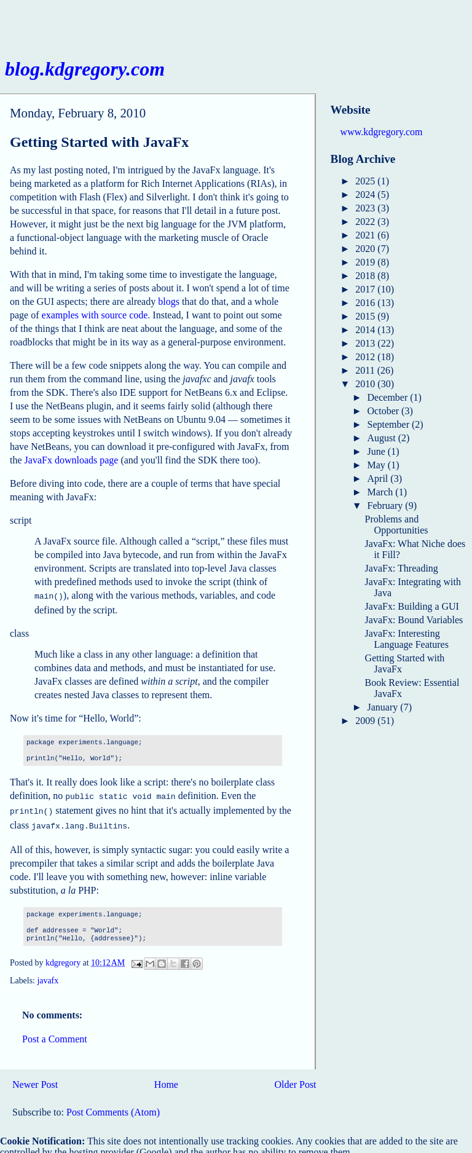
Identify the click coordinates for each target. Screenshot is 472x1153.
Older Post (296, 1079)
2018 (366, 275)
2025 (366, 181)
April (379, 478)
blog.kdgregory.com (85, 69)
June (378, 451)
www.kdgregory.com (381, 132)
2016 (366, 302)
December (389, 397)
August (383, 438)
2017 (366, 289)
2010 (366, 384)
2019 (366, 262)
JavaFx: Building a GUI (412, 606)
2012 (366, 357)
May (378, 465)
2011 (366, 370)
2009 (366, 720)
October (385, 411)
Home (166, 1079)
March (382, 492)
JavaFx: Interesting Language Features (407, 639)
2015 (366, 316)
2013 (366, 343)
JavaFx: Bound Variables (414, 620)
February (387, 505)
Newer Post (35, 1079)
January (384, 707)
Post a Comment (54, 1034)
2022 (366, 221)
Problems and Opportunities (396, 524)
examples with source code (95, 315)
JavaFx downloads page (72, 460)
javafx (47, 975)
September (390, 424)
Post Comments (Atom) (113, 1107)
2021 (366, 235)
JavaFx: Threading (401, 568)
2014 (366, 330)
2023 (366, 208)
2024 (366, 194)
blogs (168, 301)
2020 (366, 248)
